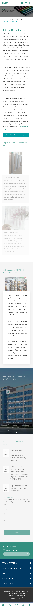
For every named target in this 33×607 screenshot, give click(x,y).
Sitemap (10, 595)
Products (10, 19)
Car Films (6, 573)
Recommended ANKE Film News (13, 443)
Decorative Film (18, 19)
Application (7, 578)
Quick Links (7, 584)
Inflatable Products (12, 568)
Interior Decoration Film (11, 21)
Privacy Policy (21, 595)
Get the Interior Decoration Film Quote (16, 135)
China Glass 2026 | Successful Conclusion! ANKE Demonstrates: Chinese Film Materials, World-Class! (17, 455)
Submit (17, 532)
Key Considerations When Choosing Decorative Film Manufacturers (18, 488)
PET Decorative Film (10, 178)
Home (5, 19)
